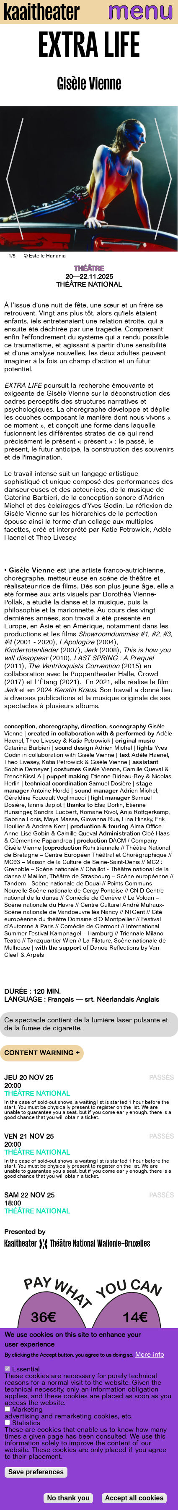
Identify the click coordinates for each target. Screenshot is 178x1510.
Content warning (42, 1053)
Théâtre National (89, 285)
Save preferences (36, 1472)
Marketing (27, 1409)
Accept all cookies (134, 1498)
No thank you (68, 1498)
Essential (26, 1369)
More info (149, 1354)
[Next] (165, 179)
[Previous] (12, 179)
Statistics (26, 1423)
